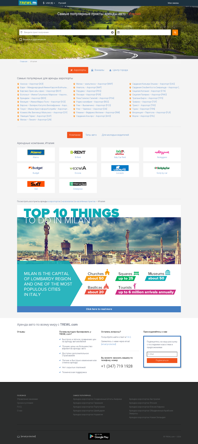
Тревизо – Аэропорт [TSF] (144, 102)
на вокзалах (68, 201)
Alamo (36, 157)
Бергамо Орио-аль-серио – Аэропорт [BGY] (40, 91)
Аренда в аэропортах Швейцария (89, 411)
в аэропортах (54, 201)
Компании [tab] (74, 134)
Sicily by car (162, 173)
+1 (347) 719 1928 (117, 366)
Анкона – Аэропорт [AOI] (31, 84)
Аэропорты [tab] (78, 70)
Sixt (36, 189)
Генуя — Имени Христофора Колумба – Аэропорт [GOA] (46, 109)
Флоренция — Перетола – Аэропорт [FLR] (151, 112)
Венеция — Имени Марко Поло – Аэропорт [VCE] (43, 102)
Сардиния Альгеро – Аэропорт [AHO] (93, 116)
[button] (49, 3)
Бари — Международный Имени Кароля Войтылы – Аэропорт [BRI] (51, 87)
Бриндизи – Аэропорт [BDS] (33, 98)
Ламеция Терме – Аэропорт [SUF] (35, 116)
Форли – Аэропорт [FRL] (143, 116)
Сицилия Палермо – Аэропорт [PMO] (149, 94)
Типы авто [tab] (91, 134)
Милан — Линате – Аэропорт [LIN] (35, 120)
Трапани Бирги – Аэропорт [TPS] (147, 98)
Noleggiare (162, 157)
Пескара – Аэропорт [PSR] (88, 94)
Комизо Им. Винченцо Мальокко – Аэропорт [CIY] (43, 112)
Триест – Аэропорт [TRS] (144, 105)
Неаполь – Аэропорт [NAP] (88, 87)
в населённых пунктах (85, 201)
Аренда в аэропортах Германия (88, 403)
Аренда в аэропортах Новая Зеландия (147, 417)
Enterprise (77, 189)
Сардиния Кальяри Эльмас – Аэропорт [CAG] (153, 84)
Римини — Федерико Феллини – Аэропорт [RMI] (98, 112)
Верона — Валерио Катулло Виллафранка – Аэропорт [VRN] (48, 105)
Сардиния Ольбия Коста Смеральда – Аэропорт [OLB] (157, 87)
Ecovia (78, 173)
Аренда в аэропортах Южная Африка (146, 407)
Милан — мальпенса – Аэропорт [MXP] (94, 84)
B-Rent (78, 157)
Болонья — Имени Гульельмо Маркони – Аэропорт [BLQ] (47, 94)
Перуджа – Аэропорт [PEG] (88, 91)
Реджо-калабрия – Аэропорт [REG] (92, 102)
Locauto (120, 173)
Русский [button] (62, 3)
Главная (23, 61)
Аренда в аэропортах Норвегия (88, 414)
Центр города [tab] (118, 70)
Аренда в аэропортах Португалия (89, 407)
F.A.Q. (128, 337)
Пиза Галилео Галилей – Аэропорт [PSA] (95, 98)
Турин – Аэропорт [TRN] (143, 109)
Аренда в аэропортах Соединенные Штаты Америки (97, 399)
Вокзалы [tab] (97, 70)
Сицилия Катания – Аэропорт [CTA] (149, 91)
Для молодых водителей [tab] (115, 134)
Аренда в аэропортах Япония (143, 403)
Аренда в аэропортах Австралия (144, 399)
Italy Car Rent (120, 157)
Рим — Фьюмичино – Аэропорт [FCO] (93, 105)
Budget (36, 173)
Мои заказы (173, 3)
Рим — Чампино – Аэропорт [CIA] (91, 109)
